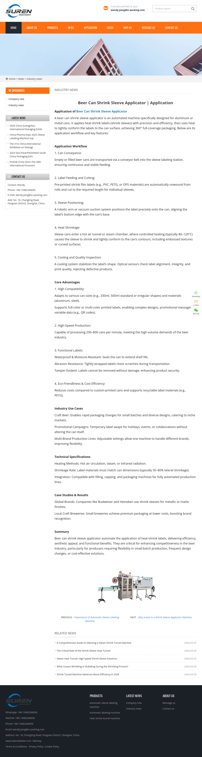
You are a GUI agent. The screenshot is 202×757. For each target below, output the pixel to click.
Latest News (134, 695)
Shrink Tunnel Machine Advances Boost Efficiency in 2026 (88, 674)
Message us (148, 28)
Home (14, 28)
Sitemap (36, 740)
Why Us (127, 28)
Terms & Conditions (16, 746)
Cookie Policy (52, 746)
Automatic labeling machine (105, 712)
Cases (110, 28)
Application (90, 28)
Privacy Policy (36, 746)
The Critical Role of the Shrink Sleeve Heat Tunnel (83, 650)
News (71, 28)
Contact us (171, 28)
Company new (16, 99)
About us (32, 28)
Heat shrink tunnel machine (105, 718)
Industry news (34, 78)
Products (52, 28)
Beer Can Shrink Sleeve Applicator (101, 111)
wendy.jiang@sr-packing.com (128, 10)
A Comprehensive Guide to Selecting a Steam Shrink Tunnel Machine (94, 642)
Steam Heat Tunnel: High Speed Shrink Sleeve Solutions (87, 658)
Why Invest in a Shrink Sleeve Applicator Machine (165, 617)
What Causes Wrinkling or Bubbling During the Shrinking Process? (92, 666)
